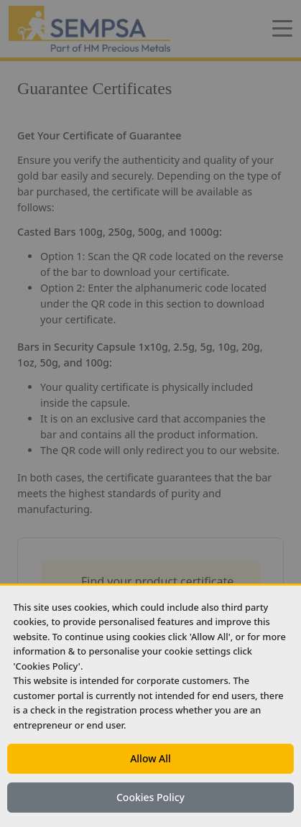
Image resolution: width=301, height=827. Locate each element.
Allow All (150, 758)
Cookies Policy (150, 797)
